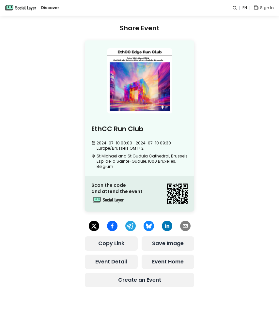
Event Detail (111, 261)
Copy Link (111, 243)
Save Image (168, 243)
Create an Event (139, 280)
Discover (50, 7)
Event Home (168, 261)
